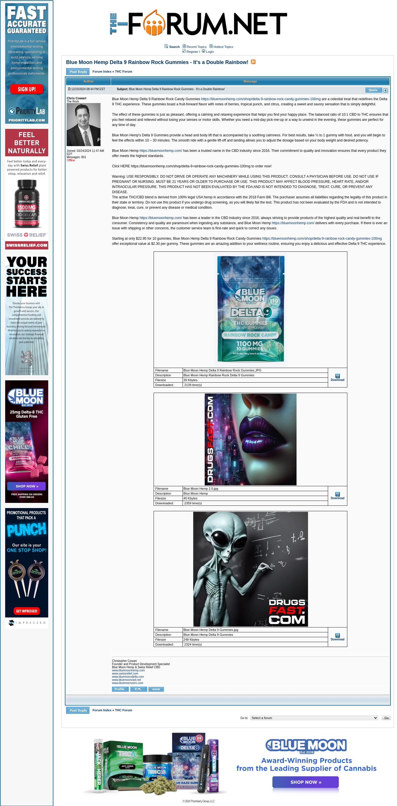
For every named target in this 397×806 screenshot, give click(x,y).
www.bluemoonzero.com (127, 683)
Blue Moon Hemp (125, 151)
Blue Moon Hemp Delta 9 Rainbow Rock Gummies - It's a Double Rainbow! (157, 62)
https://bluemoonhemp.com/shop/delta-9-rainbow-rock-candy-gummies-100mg (261, 99)
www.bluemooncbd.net (126, 679)
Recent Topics (197, 47)
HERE (126, 166)
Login (208, 51)
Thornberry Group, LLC (202, 801)
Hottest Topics (223, 47)
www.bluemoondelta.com (128, 676)
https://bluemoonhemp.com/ (161, 151)
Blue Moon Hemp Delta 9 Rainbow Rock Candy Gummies (156, 99)
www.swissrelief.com (125, 673)
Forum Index (102, 71)
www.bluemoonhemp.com (128, 670)
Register (190, 51)
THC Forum (123, 71)
